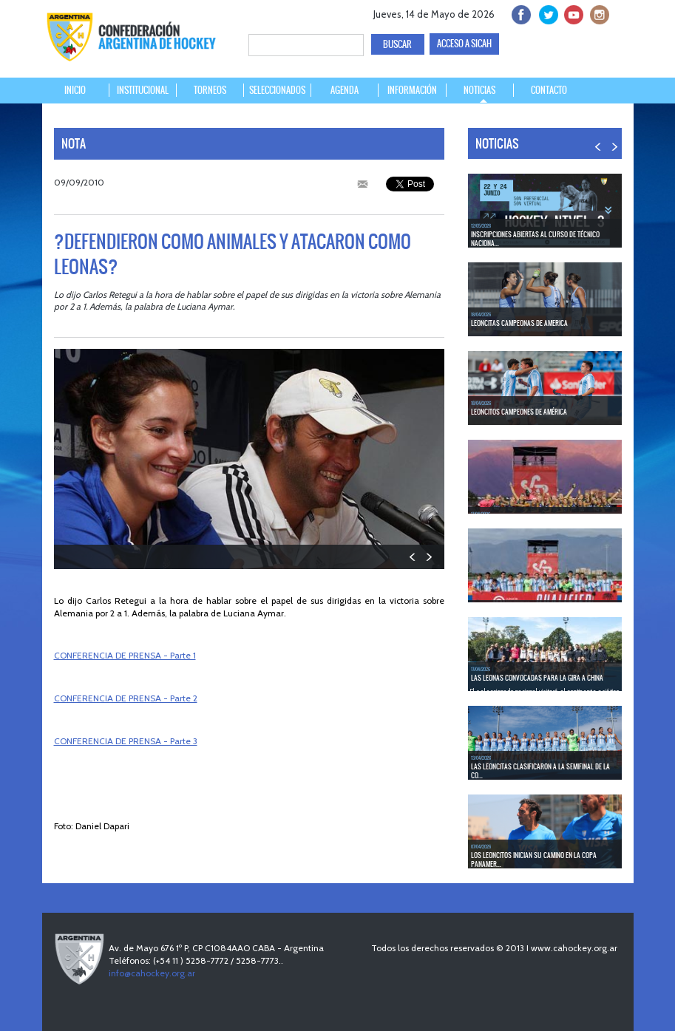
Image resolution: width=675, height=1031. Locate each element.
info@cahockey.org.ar (152, 973)
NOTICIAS (479, 90)
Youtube (572, 13)
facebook (520, 13)
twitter (546, 13)
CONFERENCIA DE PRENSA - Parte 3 (125, 740)
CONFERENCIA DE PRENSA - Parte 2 (125, 698)
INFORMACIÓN (412, 90)
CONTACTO (549, 90)
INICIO (75, 90)
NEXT (428, 557)
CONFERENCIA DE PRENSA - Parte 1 (125, 655)
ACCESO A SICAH (464, 43)
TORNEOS (210, 90)
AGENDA (344, 90)
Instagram (598, 13)
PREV (413, 557)
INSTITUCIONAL (143, 90)
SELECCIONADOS (277, 90)
